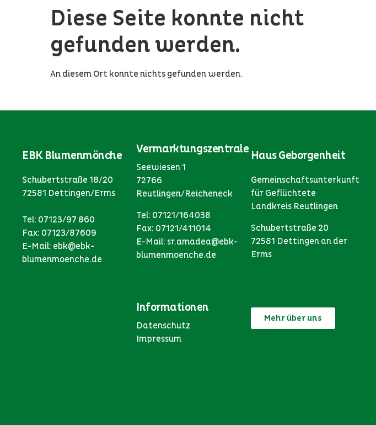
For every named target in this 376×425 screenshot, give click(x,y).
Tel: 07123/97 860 (58, 219)
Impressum (158, 338)
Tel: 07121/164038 (173, 215)
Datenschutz (163, 325)
